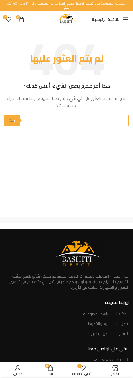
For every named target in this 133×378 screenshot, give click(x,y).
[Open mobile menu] (110, 19)
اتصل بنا (122, 324)
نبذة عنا (122, 314)
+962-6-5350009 (109, 360)
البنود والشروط (100, 324)
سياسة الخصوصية (97, 314)
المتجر (124, 334)
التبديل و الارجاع (99, 334)
